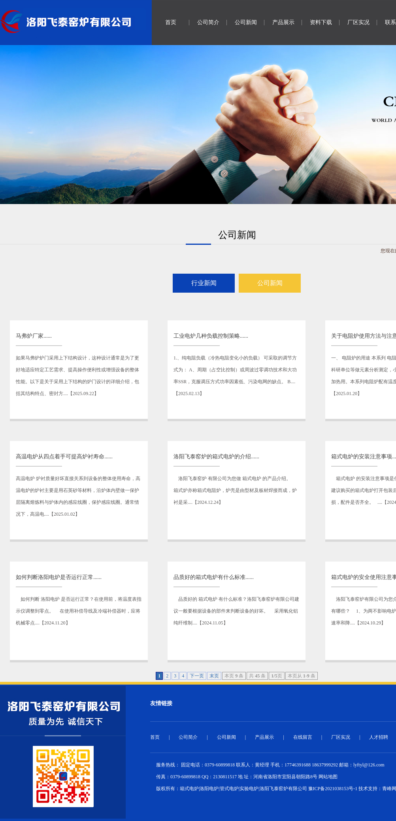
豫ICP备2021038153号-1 (333, 788)
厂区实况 (358, 22)
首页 (170, 22)
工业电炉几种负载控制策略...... (210, 336)
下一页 (197, 676)
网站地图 (328, 776)
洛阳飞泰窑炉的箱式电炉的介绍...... (216, 457)
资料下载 (321, 22)
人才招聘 (378, 737)
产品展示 (283, 22)
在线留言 (302, 737)
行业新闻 (204, 283)
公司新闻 (246, 22)
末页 (214, 676)
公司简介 (208, 22)
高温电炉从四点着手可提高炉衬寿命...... (64, 457)
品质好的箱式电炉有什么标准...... (213, 577)
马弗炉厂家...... (34, 336)
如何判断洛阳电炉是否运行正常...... (59, 577)
